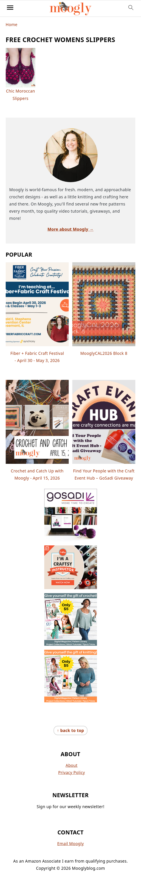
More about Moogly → (70, 229)
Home (11, 24)
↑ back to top (70, 730)
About (71, 765)
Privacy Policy (71, 772)
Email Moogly (70, 843)
